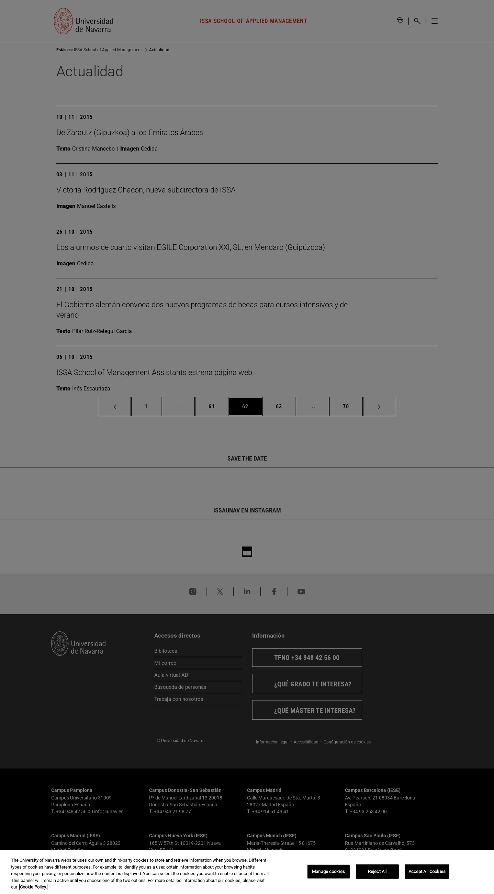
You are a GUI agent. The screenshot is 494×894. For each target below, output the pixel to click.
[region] (247, 872)
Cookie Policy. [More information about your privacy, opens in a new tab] (33, 887)
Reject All (377, 871)
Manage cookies (328, 871)
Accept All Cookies (427, 871)
